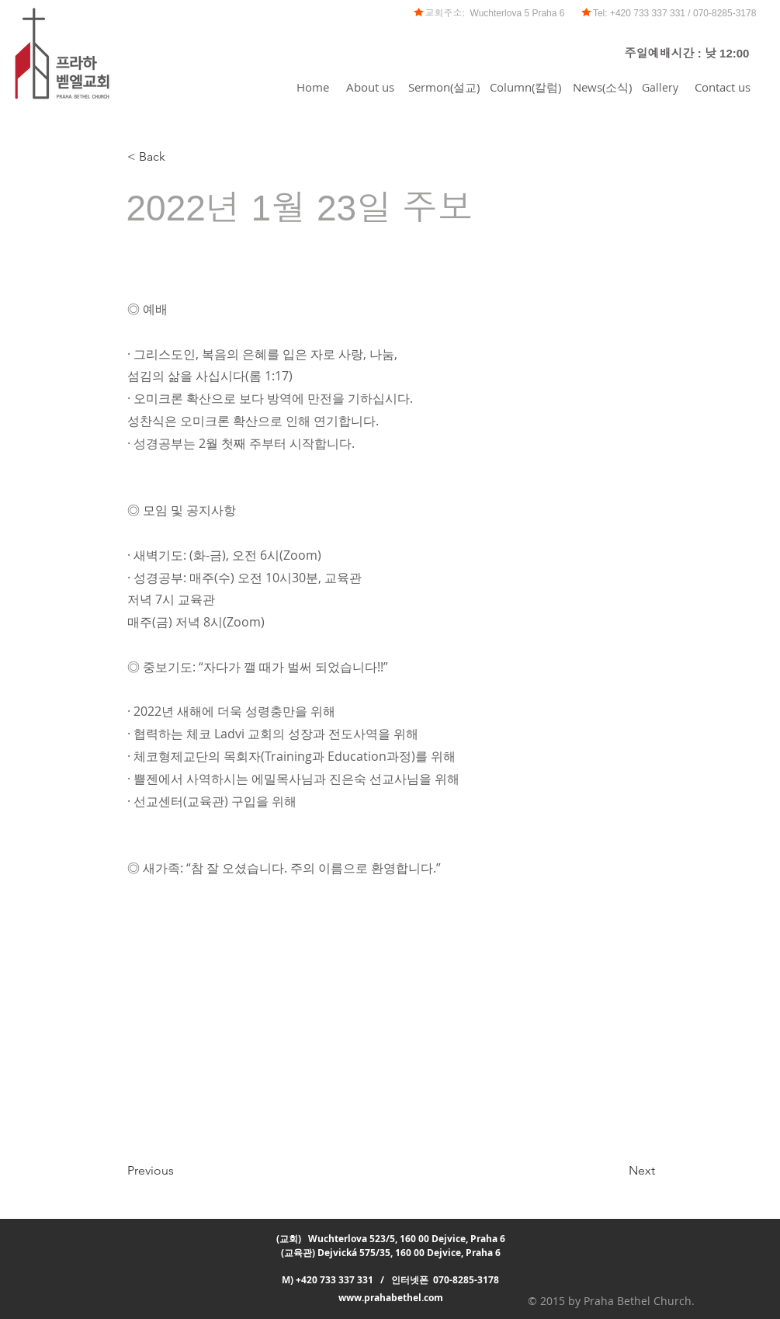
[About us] (370, 87)
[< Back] (178, 156)
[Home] (313, 87)
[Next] (616, 1170)
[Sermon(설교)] (444, 87)
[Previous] (178, 1170)
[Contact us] (722, 87)
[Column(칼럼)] (525, 87)
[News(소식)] (602, 87)
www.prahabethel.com (390, 1297)
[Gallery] (660, 87)
